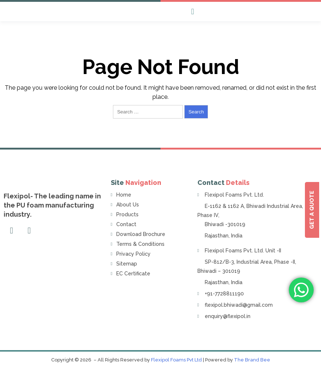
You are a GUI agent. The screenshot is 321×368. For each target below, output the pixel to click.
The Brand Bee (252, 360)
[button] (192, 11)
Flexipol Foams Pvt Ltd (176, 360)
